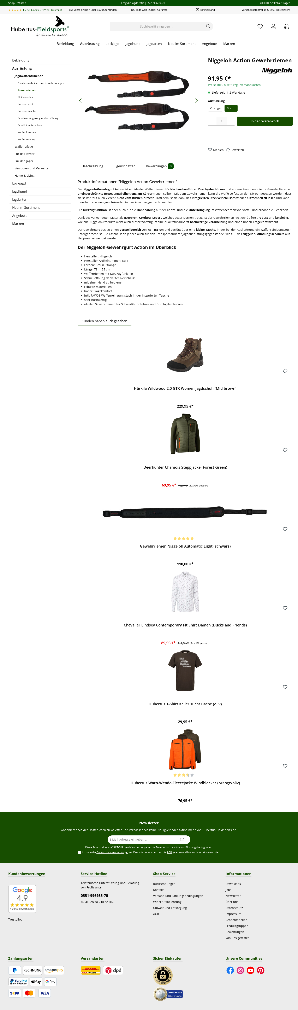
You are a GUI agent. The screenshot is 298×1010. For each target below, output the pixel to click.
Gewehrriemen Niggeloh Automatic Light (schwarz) (185, 546)
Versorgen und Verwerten (32, 168)
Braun (231, 108)
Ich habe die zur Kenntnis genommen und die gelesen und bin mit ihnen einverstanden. (151, 852)
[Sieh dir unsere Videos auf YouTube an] (250, 970)
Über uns (232, 902)
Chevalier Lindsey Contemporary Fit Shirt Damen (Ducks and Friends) (185, 625)
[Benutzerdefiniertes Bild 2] (168, 994)
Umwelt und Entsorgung (170, 908)
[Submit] (182, 839)
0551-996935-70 (94, 895)
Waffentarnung (26, 139)
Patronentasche (27, 111)
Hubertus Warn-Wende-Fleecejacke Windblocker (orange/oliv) (185, 783)
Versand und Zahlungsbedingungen (178, 896)
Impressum (233, 914)
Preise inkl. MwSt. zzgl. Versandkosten (234, 85)
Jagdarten (19, 199)
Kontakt (158, 890)
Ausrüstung (22, 68)
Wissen (21, 3)
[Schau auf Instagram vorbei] (240, 970)
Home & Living (25, 175)
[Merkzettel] (260, 26)
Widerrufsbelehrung (167, 902)
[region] (138, 100)
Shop (11, 3)
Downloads (233, 884)
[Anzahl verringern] (212, 121)
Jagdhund (19, 191)
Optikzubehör (25, 97)
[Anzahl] (221, 121)
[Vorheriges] (81, 100)
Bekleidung (20, 60)
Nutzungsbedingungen (199, 847)
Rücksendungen (164, 884)
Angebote (19, 215)
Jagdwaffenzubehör (29, 76)
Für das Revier (25, 154)
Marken (18, 223)
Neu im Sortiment (26, 207)
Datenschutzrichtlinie (168, 847)
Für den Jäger (24, 161)
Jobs (228, 890)
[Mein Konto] (273, 26)
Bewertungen (235, 932)
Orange (215, 108)
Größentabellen (236, 920)
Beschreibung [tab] (92, 166)
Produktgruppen (237, 926)
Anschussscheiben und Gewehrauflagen (41, 83)
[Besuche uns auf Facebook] (230, 970)
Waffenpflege (24, 146)
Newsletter (233, 896)
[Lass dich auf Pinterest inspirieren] (260, 970)
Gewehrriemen (27, 90)
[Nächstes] (196, 100)
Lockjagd (19, 183)
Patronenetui (25, 104)
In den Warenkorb (265, 121)
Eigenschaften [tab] (125, 166)
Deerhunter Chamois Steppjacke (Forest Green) (185, 467)
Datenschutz (234, 908)
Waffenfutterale (27, 132)
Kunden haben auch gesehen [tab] (104, 321)
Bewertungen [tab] (160, 166)
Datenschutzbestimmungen (112, 852)
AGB (169, 852)
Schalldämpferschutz (30, 125)
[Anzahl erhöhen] (231, 121)
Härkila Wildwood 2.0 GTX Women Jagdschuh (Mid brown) (185, 388)
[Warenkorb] (285, 26)
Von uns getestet (237, 938)
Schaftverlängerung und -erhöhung (38, 118)
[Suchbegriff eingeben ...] (157, 26)
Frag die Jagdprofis (132, 3)
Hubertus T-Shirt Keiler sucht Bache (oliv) (185, 704)
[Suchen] (208, 26)
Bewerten (237, 150)
